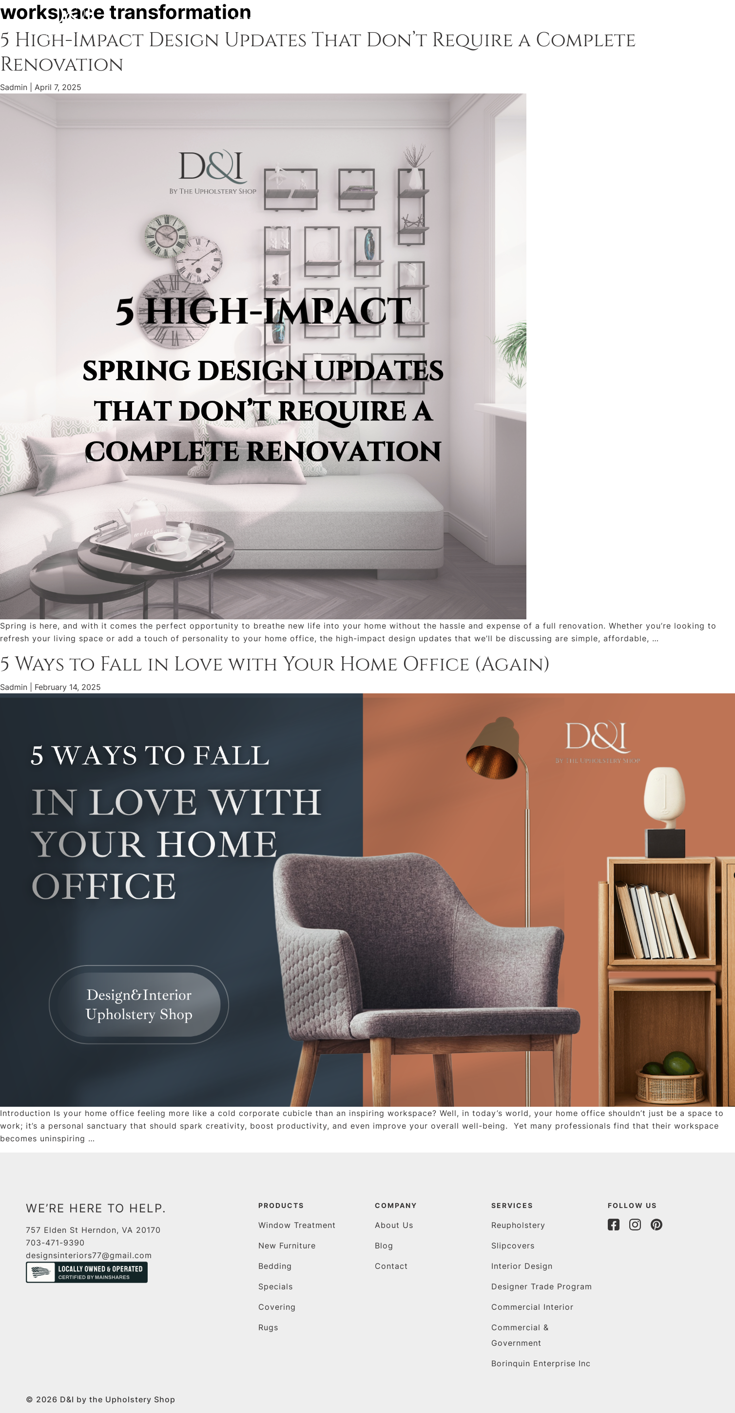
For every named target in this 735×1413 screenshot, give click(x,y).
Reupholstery (518, 1225)
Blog (384, 1245)
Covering (277, 1307)
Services (322, 19)
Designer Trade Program (541, 1286)
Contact (482, 19)
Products (255, 19)
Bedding (275, 1266)
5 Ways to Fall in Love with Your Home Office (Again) (275, 664)
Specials (275, 1286)
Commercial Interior (532, 1307)
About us (386, 19)
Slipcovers (513, 1245)
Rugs (268, 1327)
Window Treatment (297, 1225)
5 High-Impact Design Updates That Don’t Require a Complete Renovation (318, 52)
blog (435, 19)
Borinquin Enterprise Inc (541, 1363)
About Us (394, 1225)
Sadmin (13, 87)
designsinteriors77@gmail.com (89, 1255)
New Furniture (287, 1245)
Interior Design (522, 1266)
